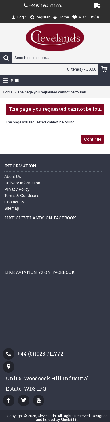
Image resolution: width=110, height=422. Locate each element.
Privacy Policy (16, 189)
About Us (12, 176)
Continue (92, 139)
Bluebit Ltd (70, 419)
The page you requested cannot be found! (52, 92)
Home (7, 92)
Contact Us (14, 202)
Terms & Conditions (21, 195)
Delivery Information (22, 183)
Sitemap (11, 208)
